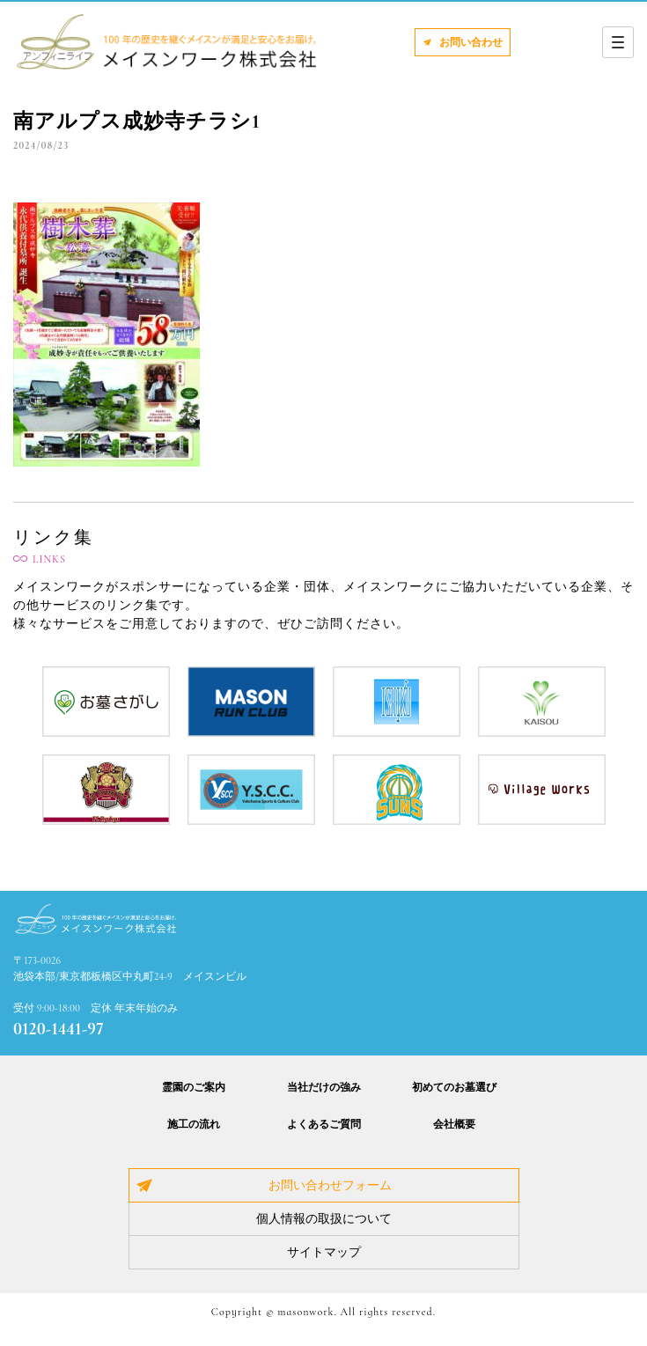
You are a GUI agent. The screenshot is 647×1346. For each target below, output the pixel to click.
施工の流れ (193, 1124)
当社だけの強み (324, 1087)
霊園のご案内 (193, 1087)
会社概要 (454, 1124)
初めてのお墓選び (454, 1087)
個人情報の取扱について (324, 1218)
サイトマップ (324, 1252)
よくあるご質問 (324, 1124)
